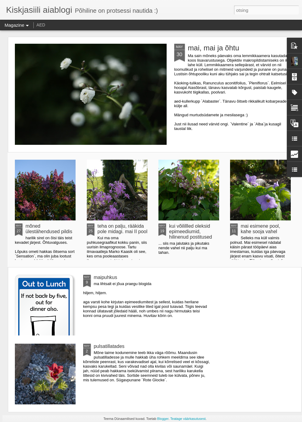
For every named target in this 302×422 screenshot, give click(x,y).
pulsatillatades (109, 346)
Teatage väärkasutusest (187, 418)
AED (40, 24)
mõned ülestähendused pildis (48, 228)
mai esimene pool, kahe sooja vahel (260, 228)
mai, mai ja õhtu (213, 48)
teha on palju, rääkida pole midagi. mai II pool (122, 228)
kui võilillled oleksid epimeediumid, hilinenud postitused (190, 231)
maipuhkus (105, 277)
